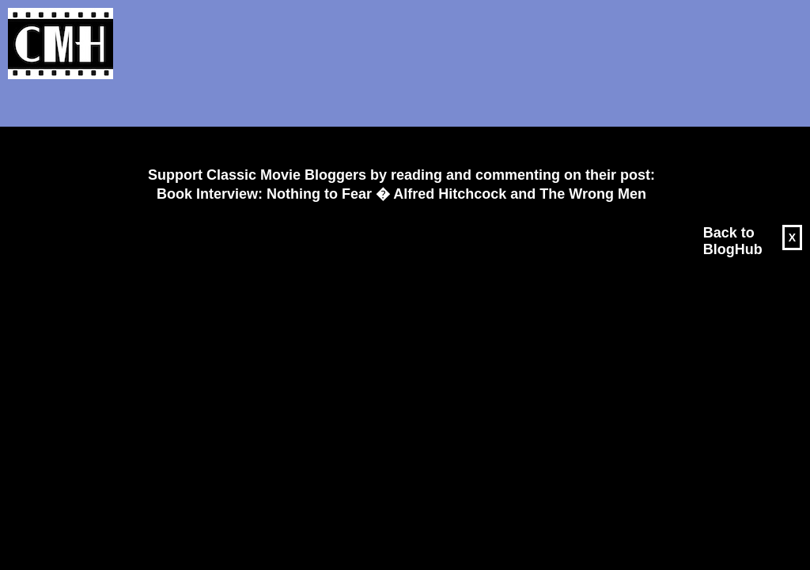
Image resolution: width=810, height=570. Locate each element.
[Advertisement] (395, 123)
